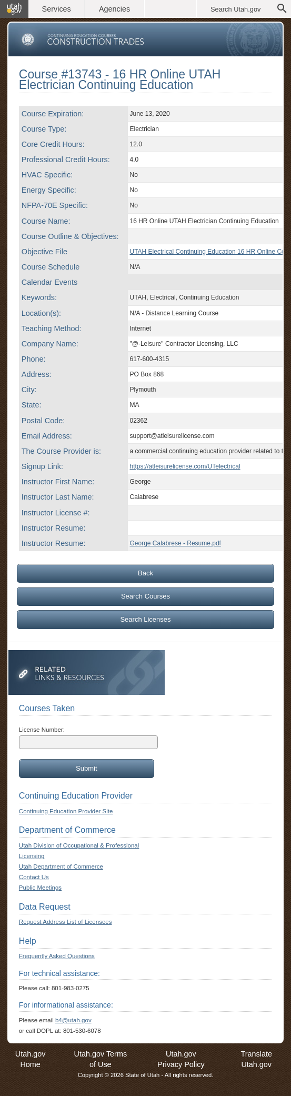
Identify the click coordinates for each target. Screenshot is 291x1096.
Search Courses (145, 596)
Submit (86, 768)
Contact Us (34, 877)
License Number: (42, 729)
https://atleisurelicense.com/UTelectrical (185, 466)
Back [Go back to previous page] (145, 573)
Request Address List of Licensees (65, 922)
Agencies (114, 9)
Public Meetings (40, 887)
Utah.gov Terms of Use (100, 1059)
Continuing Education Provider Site (66, 811)
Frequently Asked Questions (57, 956)
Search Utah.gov (235, 9)
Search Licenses (145, 619)
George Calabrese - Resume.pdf (175, 543)
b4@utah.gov (73, 1020)
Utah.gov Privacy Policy (181, 1059)
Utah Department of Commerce (61, 866)
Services (56, 9)
